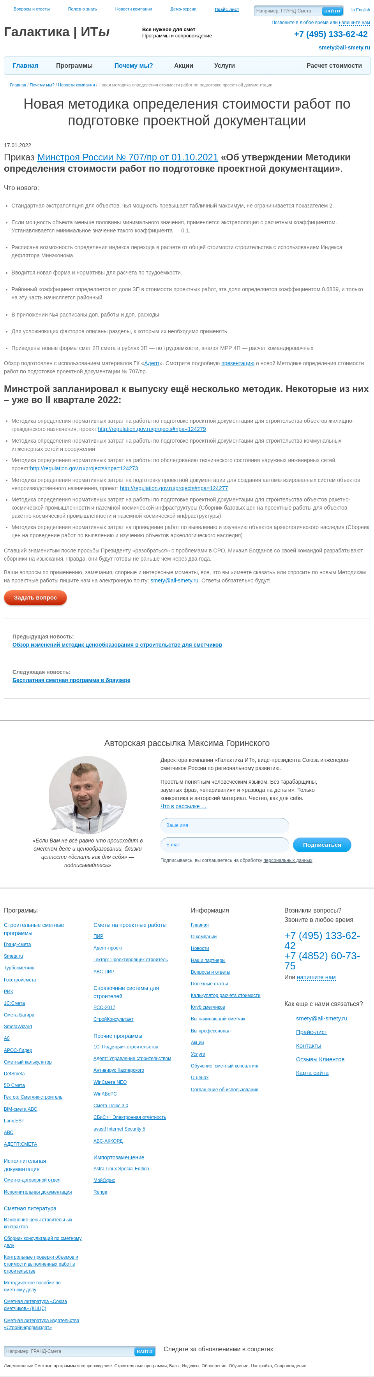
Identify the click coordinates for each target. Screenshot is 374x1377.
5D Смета (14, 1085)
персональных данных (287, 860)
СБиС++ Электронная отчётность (130, 1117)
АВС (8, 1132)
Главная (25, 65)
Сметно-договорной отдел (32, 1180)
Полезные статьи (209, 984)
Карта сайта (312, 1072)
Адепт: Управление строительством (132, 1058)
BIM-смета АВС (20, 1109)
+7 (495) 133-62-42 (322, 940)
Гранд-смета (17, 944)
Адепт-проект (108, 948)
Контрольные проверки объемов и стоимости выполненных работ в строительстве (41, 1264)
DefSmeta (14, 1073)
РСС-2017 (104, 1007)
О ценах (199, 1077)
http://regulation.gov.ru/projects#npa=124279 (152, 429)
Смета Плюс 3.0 (111, 1105)
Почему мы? (134, 65)
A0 (7, 1038)
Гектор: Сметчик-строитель (33, 1097)
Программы (74, 65)
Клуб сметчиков (208, 1007)
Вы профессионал (211, 1031)
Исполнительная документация (38, 1192)
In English (360, 9)
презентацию (237, 363)
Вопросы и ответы (32, 9)
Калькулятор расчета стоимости (226, 995)
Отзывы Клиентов (320, 1059)
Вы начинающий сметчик (218, 1019)
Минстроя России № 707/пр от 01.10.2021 (128, 157)
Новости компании (133, 9)
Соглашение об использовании (225, 1089)
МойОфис (104, 1180)
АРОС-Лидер (18, 1050)
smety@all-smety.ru (344, 47)
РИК (8, 991)
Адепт (151, 363)
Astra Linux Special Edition (121, 1168)
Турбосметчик (19, 968)
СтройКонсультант (114, 1019)
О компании (204, 936)
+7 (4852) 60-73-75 (322, 961)
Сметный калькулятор (28, 1062)
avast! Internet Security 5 (119, 1129)
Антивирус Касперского (119, 1070)
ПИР (98, 936)
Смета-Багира (19, 1015)
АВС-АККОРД (108, 1141)
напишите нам (354, 22)
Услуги (224, 65)
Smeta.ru (13, 956)
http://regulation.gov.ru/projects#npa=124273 (84, 468)
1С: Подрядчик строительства (126, 1047)
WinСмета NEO (110, 1082)
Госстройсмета (20, 980)
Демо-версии (183, 9)
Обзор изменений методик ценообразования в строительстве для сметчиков (117, 645)
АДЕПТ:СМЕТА (20, 1144)
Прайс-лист (311, 1032)
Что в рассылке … (183, 806)
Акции (183, 65)
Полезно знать (82, 9)
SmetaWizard (18, 1026)
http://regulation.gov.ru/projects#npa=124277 (174, 488)
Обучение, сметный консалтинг (225, 1066)
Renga (100, 1192)
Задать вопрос (35, 597)
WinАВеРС (105, 1094)
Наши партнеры (208, 960)
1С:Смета (14, 1003)
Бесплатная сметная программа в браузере (71, 680)
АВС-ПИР (104, 971)
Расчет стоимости (334, 65)
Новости (200, 948)
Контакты (308, 1045)
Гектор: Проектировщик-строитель (131, 959)
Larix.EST (14, 1121)
